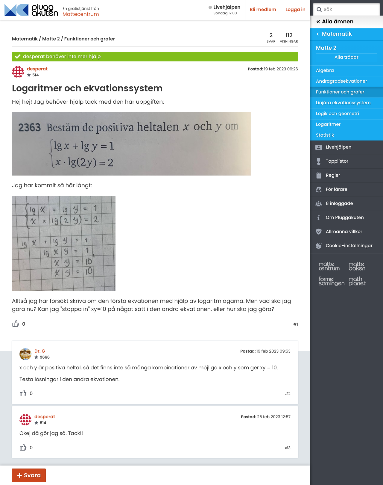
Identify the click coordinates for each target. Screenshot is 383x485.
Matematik (25, 39)
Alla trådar (346, 57)
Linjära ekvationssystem (343, 103)
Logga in (295, 10)
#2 (288, 394)
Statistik (325, 135)
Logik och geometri (337, 114)
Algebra (325, 70)
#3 (288, 448)
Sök (319, 10)
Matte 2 (51, 39)
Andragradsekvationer (341, 81)
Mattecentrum (81, 14)
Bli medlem (263, 10)
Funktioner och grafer (89, 39)
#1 (295, 324)
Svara (32, 475)
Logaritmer (328, 124)
